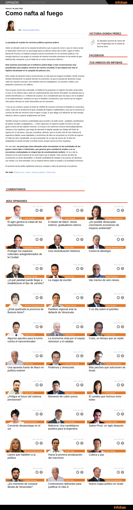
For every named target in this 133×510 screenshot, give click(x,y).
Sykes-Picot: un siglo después (106, 425)
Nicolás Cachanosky (113, 364)
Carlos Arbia (69, 451)
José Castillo (29, 393)
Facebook (41, 210)
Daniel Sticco (70, 335)
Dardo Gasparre (112, 276)
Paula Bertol (110, 393)
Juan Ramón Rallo (72, 364)
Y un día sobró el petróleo (104, 309)
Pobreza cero (19, 172)
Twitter (37, 210)
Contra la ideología (100, 251)
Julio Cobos (69, 247)
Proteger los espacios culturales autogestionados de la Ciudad (25, 254)
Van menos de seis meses (104, 280)
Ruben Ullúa (70, 393)
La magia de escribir (60, 280)
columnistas (34, 2)
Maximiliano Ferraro (32, 247)
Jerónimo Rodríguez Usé (34, 306)
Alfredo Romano (31, 480)
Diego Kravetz (30, 335)
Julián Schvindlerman (114, 480)
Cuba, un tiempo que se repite (106, 338)
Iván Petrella (110, 451)
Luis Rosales (70, 422)
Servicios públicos (38, 172)
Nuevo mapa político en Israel (106, 483)
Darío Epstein (111, 306)
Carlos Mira (29, 364)
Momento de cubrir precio (63, 396)
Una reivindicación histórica (64, 251)
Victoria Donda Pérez (30, 30)
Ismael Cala (69, 276)
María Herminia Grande (33, 451)
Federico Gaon (111, 422)
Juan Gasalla (29, 218)
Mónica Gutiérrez (31, 422)
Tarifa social (50, 172)
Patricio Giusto (70, 306)
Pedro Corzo (110, 335)
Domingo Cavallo (31, 276)
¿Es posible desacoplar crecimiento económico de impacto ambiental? (104, 225)
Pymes (28, 172)
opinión (12, 2)
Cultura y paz (96, 454)
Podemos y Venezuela (61, 367)
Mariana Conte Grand (114, 218)
